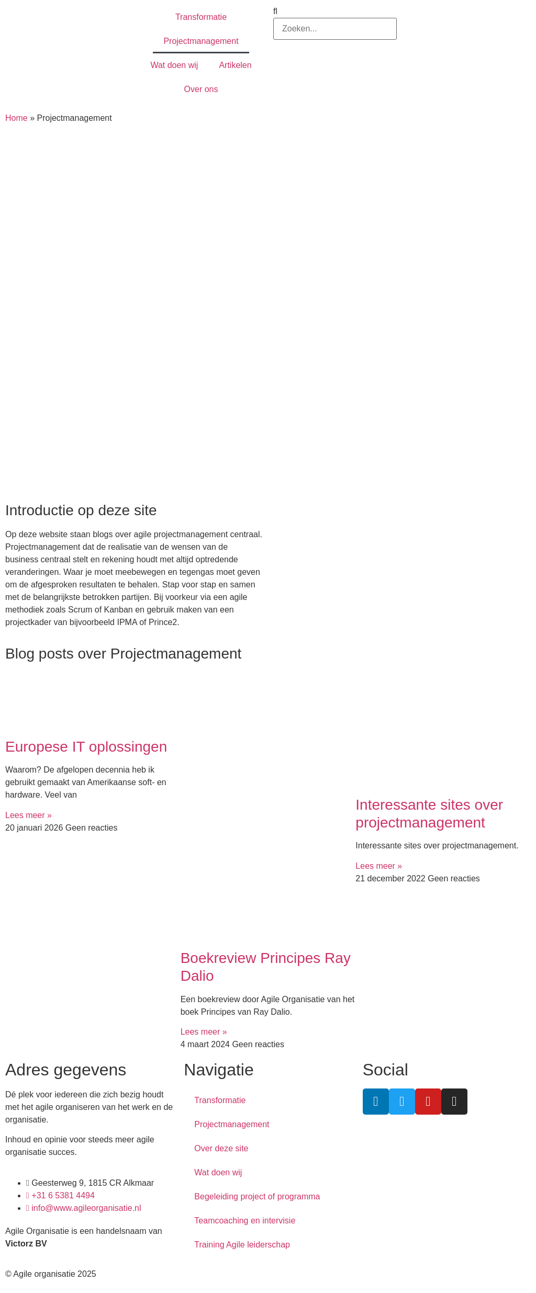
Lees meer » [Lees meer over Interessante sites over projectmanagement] (378, 865)
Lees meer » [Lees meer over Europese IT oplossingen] (28, 815)
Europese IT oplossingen (86, 747)
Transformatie (201, 17)
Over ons (201, 89)
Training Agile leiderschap (242, 1244)
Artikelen (235, 65)
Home (16, 118)
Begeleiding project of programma (257, 1196)
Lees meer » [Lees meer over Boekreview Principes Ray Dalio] (204, 1031)
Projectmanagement (200, 41)
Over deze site (221, 1148)
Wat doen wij (174, 65)
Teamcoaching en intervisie (244, 1220)
